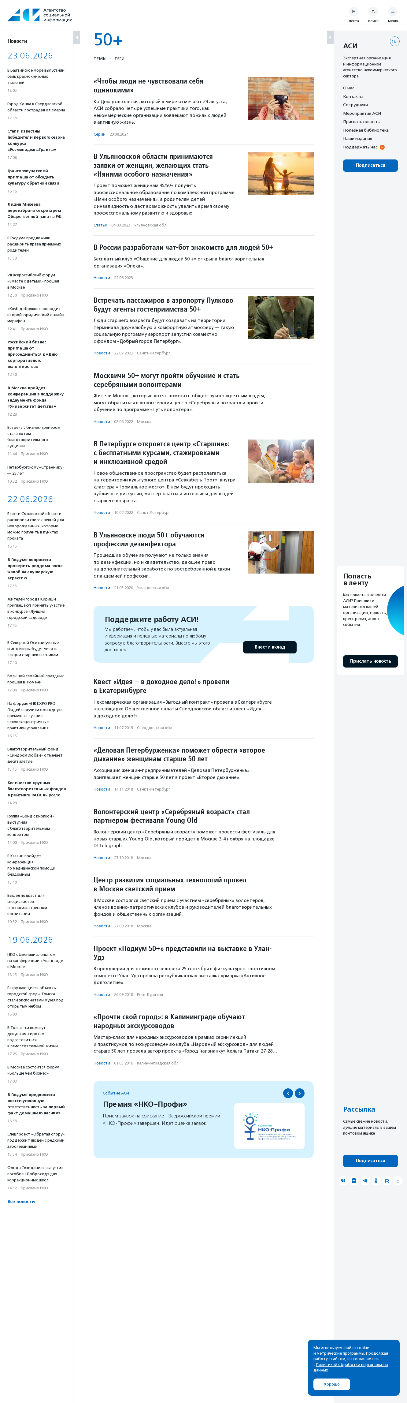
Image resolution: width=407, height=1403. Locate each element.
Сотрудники (355, 104)
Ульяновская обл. (150, 225)
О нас (348, 87)
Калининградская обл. (158, 1063)
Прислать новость (361, 121)
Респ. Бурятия (150, 994)
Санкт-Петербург (153, 353)
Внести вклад (269, 647)
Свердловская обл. (155, 727)
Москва (144, 421)
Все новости (21, 1202)
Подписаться (370, 165)
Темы (100, 58)
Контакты (353, 96)
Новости (102, 277)
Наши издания (357, 138)
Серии (99, 134)
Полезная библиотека (366, 130)
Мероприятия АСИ (362, 113)
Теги (119, 58)
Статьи (100, 225)
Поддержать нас (360, 146)
